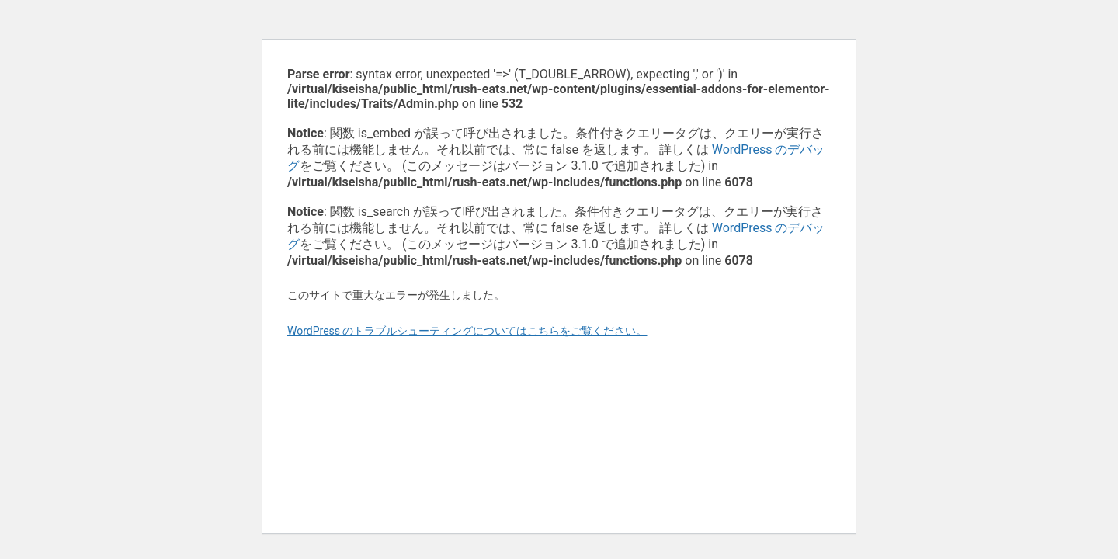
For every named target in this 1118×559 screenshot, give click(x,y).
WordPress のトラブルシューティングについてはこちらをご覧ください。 (467, 331)
